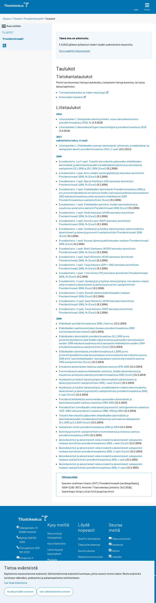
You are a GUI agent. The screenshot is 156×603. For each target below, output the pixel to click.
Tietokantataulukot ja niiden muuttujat (83, 92)
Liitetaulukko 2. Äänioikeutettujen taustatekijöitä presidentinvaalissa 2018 (102, 127)
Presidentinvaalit (33, 18)
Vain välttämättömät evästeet (55, 591)
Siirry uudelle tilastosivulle (74, 51)
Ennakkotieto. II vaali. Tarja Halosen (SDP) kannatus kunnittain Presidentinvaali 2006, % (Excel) (96, 310)
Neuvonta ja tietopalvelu (54, 535)
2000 (59, 318)
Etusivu (7, 18)
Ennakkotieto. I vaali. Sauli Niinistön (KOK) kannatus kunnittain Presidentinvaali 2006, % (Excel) (96, 258)
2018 (59, 114)
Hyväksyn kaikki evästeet (20, 591)
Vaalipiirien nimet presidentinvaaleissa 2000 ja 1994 (89, 427)
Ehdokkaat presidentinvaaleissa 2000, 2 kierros (86, 323)
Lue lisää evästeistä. (15, 582)
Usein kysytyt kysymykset (55, 551)
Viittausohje (69, 477)
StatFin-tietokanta (89, 538)
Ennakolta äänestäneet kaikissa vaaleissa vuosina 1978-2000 (94, 366)
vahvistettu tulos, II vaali (71, 140)
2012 (59, 136)
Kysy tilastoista (56, 543)
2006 (59, 156)
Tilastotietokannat (89, 544)
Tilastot (17, 18)
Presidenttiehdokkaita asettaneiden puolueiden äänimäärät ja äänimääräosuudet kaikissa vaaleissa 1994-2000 (95, 400)
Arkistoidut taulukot (72, 97)
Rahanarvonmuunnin (90, 556)
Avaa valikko (11, 26)
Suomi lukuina (86, 550)
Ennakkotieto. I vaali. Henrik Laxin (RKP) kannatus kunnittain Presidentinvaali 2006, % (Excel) (95, 222)
